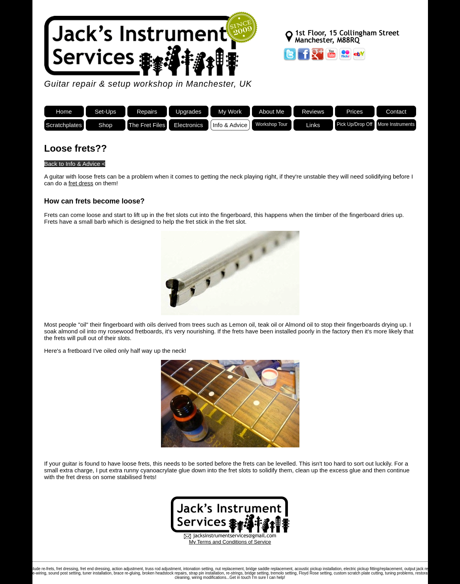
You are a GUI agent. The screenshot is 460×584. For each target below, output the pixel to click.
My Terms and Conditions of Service (230, 542)
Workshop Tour (271, 124)
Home (64, 111)
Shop (105, 125)
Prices (354, 111)
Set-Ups (105, 111)
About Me (271, 111)
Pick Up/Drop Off (355, 124)
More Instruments (396, 124)
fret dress (80, 183)
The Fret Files (147, 125)
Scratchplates (64, 125)
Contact (396, 111)
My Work (230, 111)
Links (313, 125)
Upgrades (188, 111)
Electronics (188, 125)
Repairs (147, 111)
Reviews (313, 111)
